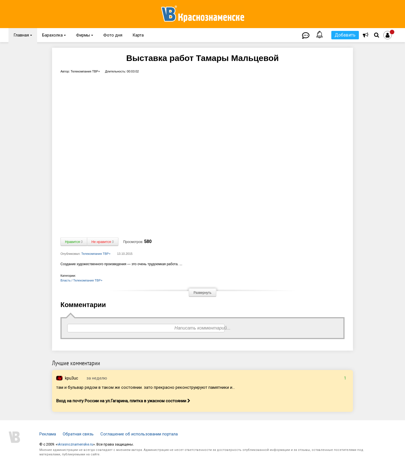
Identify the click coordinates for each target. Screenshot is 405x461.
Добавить (345, 35)
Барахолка (54, 35)
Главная (23, 35)
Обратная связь (78, 434)
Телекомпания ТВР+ (96, 253)
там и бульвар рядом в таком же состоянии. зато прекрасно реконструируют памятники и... (145, 387)
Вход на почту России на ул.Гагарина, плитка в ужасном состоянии (123, 400)
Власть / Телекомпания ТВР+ (81, 280)
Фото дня (112, 35)
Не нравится (102, 242)
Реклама (47, 434)
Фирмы (84, 35)
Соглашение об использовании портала (139, 434)
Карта (138, 35)
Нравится (74, 242)
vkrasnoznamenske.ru (75, 444)
